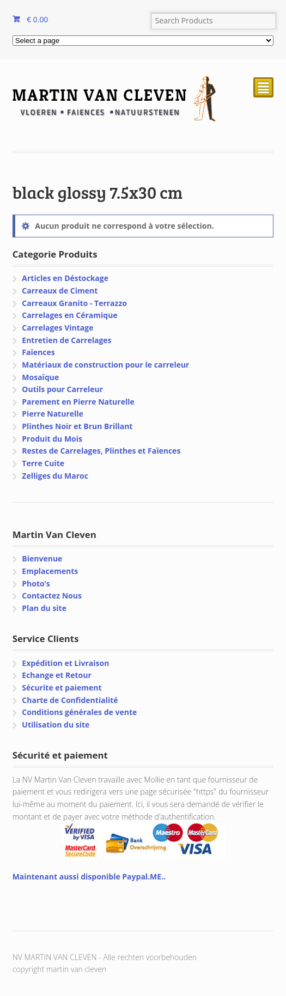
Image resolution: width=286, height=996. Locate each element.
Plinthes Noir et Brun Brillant (77, 426)
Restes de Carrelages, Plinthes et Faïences (101, 450)
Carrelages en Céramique (69, 315)
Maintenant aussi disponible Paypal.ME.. (89, 876)
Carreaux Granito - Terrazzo (74, 303)
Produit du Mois (52, 438)
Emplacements (50, 571)
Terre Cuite (43, 463)
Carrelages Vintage (57, 327)
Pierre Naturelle (52, 413)
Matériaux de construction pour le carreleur (105, 364)
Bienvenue (42, 558)
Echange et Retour (57, 675)
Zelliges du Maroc (55, 475)
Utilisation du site (55, 724)
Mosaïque (40, 377)
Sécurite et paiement (61, 687)
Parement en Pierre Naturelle (78, 401)
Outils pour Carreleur (62, 389)
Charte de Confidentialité (70, 700)
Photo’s (36, 583)
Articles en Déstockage (65, 278)
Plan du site (44, 608)
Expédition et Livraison (65, 663)
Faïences (38, 352)
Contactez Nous (52, 595)
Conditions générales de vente (79, 712)
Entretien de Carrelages (66, 340)
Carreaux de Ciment (60, 290)
